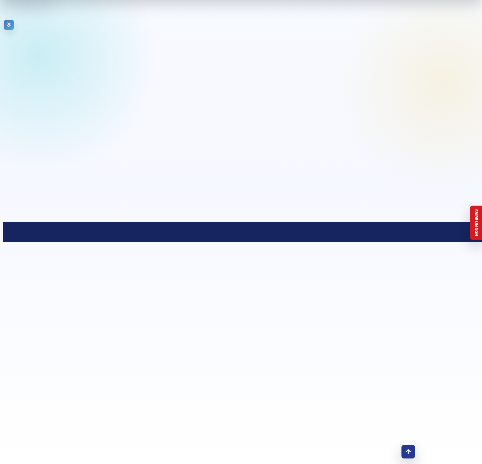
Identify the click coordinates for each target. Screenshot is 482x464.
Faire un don (476, 222)
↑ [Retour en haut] (408, 451)
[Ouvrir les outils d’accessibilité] (9, 25)
